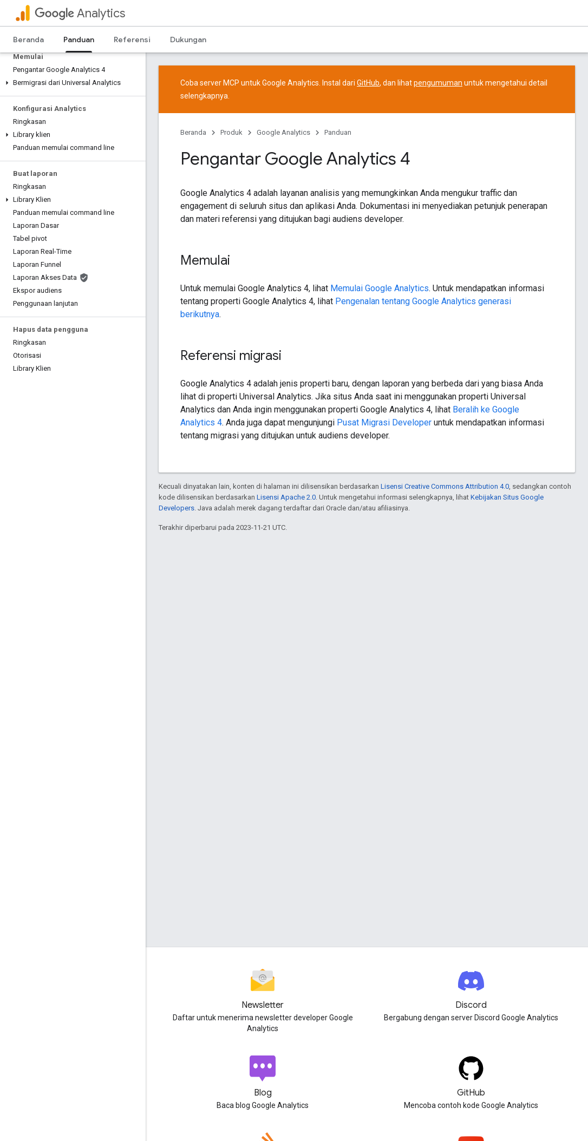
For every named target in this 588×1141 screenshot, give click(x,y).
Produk (231, 132)
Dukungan (188, 39)
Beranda (28, 39)
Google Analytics (283, 132)
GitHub (368, 82)
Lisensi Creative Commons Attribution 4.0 (445, 486)
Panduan (337, 132)
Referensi (132, 39)
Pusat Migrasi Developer (384, 422)
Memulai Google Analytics (379, 288)
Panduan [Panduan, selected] (78, 39)
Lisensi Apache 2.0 (286, 497)
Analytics (80, 13)
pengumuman (438, 82)
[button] (70, 82)
